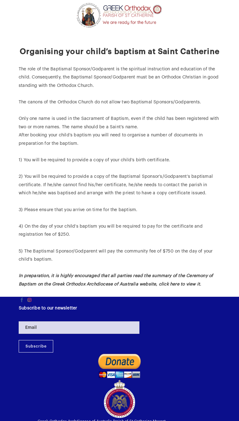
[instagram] (29, 300)
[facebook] (22, 300)
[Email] (79, 327)
